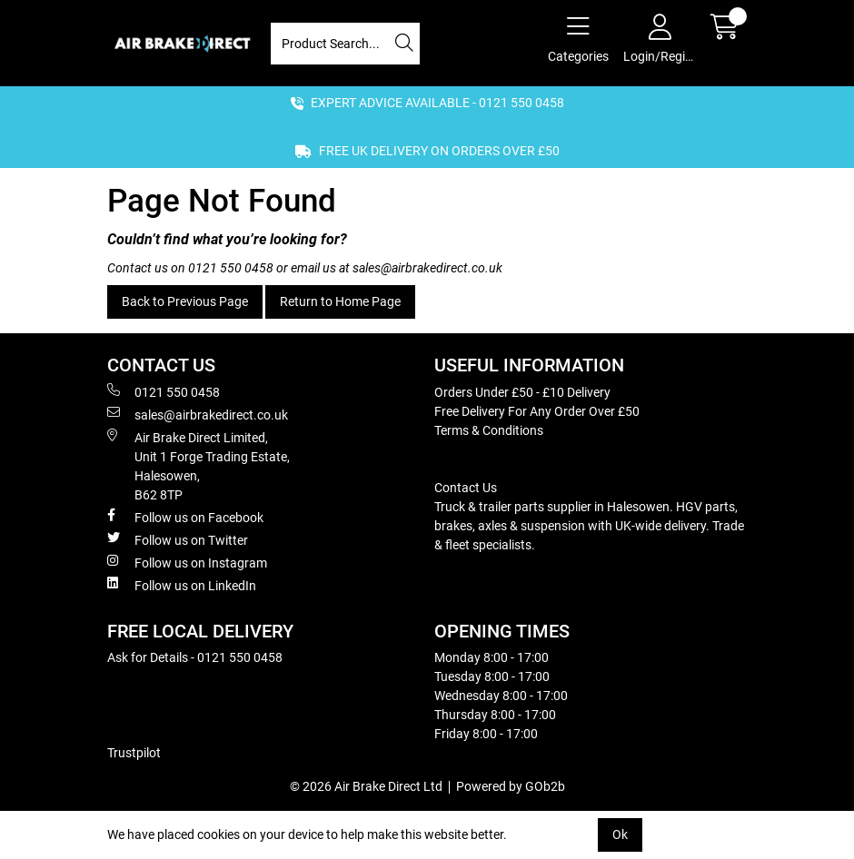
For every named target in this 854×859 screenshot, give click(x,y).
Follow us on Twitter (177, 539)
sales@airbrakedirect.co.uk (427, 268)
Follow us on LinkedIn (181, 585)
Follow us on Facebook (185, 516)
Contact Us (465, 487)
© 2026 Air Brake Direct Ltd (366, 786)
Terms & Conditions (488, 430)
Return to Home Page (340, 301)
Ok (620, 834)
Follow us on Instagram (187, 562)
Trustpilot (134, 752)
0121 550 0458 (230, 268)
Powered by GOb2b (510, 786)
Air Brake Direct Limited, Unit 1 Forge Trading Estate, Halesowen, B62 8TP (198, 465)
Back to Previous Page (185, 301)
